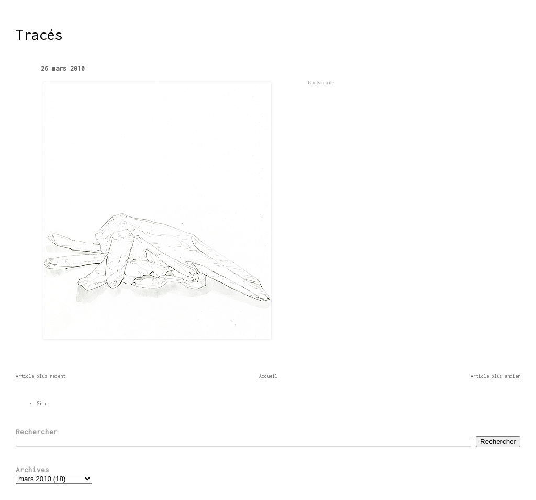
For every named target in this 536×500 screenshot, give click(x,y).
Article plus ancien (495, 376)
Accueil (268, 376)
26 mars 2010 (63, 68)
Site (42, 403)
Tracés (39, 34)
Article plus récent (40, 376)
